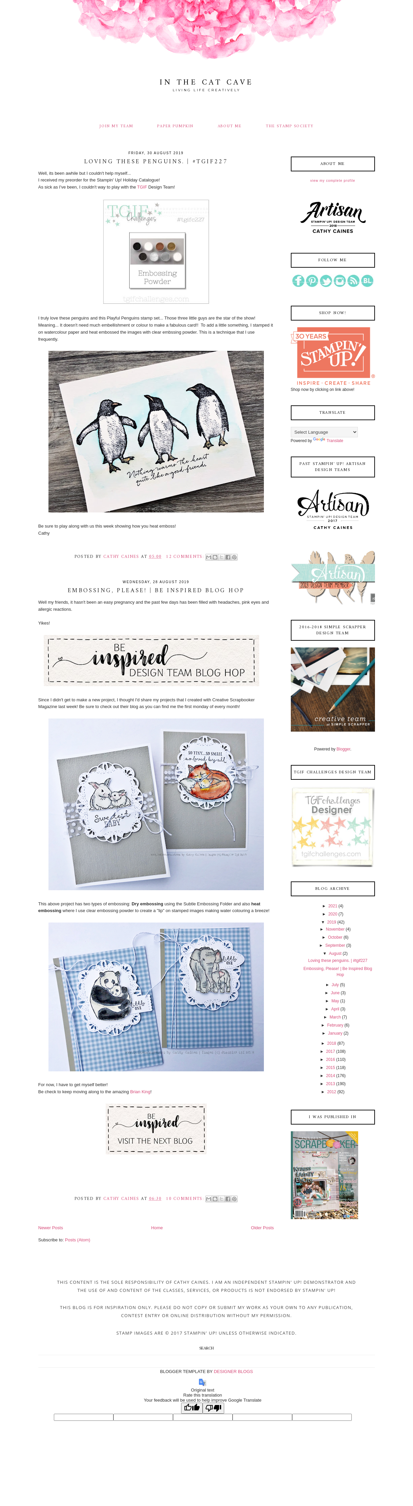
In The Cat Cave (206, 83)
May (335, 1001)
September (335, 945)
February (335, 1025)
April (335, 1009)
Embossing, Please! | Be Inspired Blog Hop (156, 591)
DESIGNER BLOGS (233, 1371)
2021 (332, 906)
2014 (330, 1075)
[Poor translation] (213, 1408)
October (335, 937)
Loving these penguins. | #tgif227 (156, 162)
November (335, 929)
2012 (331, 1092)
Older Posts (262, 1227)
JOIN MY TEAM (116, 126)
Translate (328, 440)
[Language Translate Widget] (324, 432)
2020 (332, 914)
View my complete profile (332, 180)
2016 (330, 1059)
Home (157, 1227)
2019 (331, 922)
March (335, 1017)
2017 (330, 1051)
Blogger (343, 749)
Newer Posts (50, 1227)
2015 (330, 1067)
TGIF (142, 187)
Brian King (140, 1091)
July (335, 984)
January (335, 1033)
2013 (330, 1083)
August (335, 953)
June (335, 993)
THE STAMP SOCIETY (290, 126)
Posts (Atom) (77, 1239)
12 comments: (186, 557)
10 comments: (186, 1199)
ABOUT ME (230, 126)
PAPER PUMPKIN (175, 126)
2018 (331, 1043)
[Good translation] (192, 1408)
